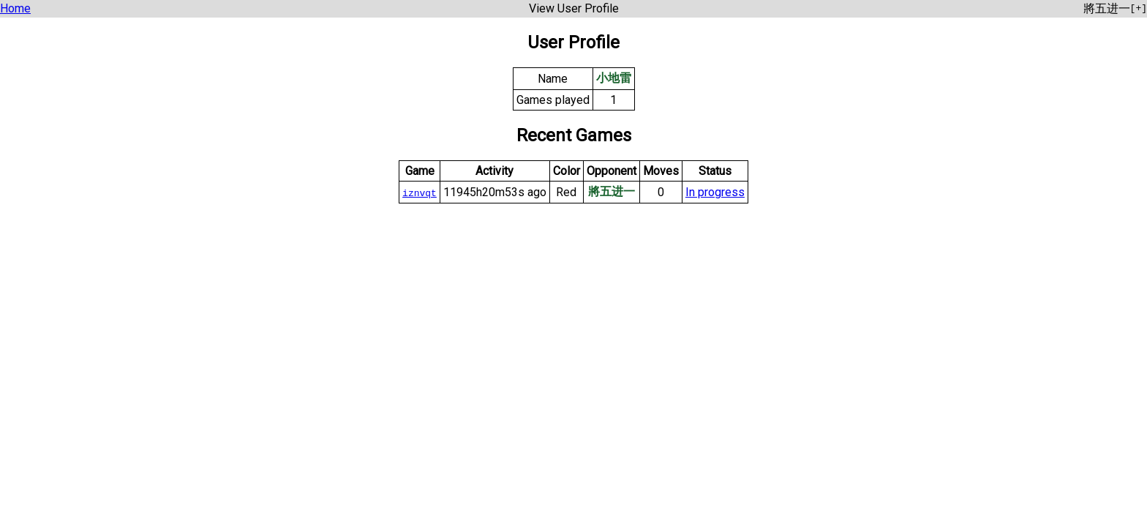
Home (15, 8)
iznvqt (419, 192)
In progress (715, 192)
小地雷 (613, 78)
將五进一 (611, 191)
